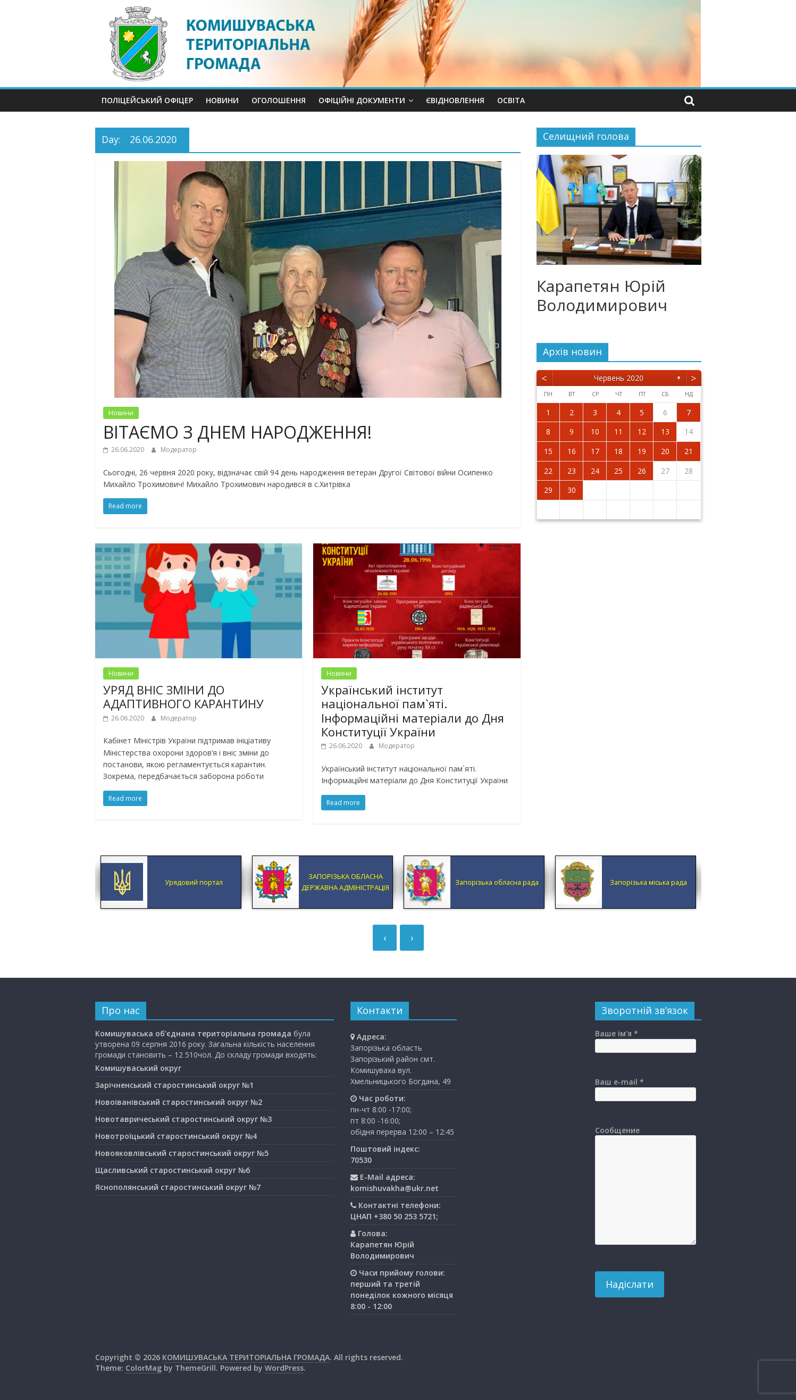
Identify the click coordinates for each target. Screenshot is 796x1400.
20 (665, 451)
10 (595, 431)
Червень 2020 (618, 378)
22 (548, 471)
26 (642, 471)
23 (571, 471)
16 (571, 451)
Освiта (511, 100)
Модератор (179, 449)
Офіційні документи (362, 100)
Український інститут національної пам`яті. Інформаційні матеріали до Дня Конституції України (412, 711)
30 (571, 490)
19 (642, 451)
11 (618, 431)
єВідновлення (455, 100)
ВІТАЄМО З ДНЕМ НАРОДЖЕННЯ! (237, 432)
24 (595, 471)
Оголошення (279, 100)
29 (548, 490)
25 (618, 471)
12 (642, 431)
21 (688, 451)
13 (665, 431)
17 (595, 451)
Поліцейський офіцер (147, 100)
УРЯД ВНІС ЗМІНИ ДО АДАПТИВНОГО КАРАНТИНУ (183, 696)
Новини (222, 100)
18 (618, 451)
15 (548, 451)
